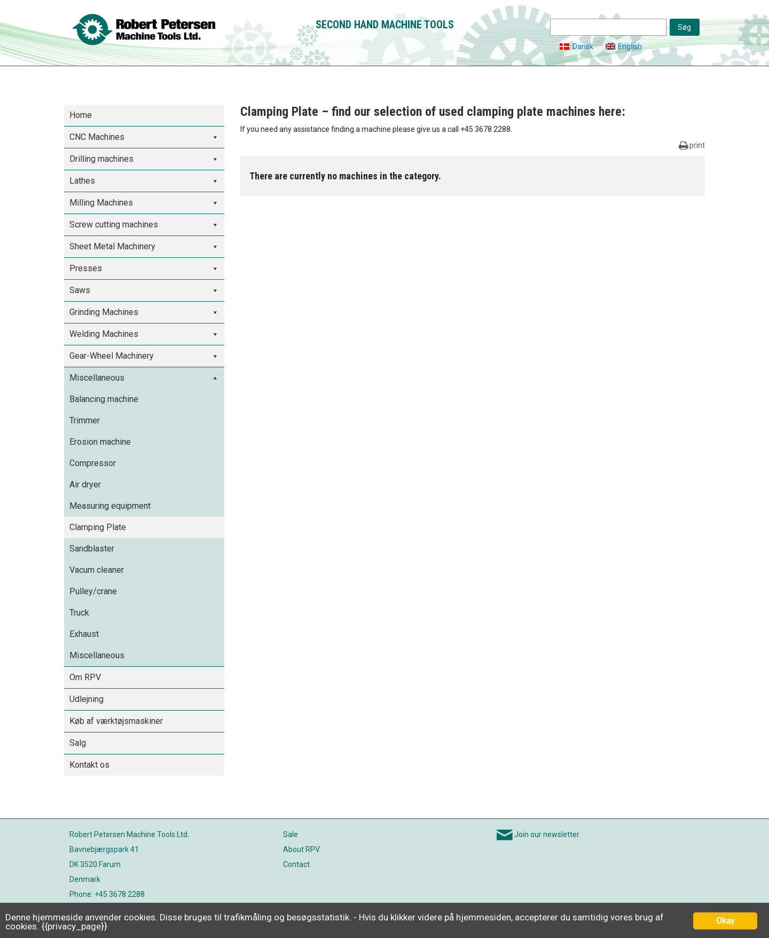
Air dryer (85, 484)
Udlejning (86, 699)
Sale (290, 834)
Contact (296, 864)
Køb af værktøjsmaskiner (116, 721)
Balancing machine (103, 399)
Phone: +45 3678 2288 (107, 894)
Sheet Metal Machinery (112, 246)
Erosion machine (100, 442)
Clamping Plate (97, 527)
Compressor (92, 463)
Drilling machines (101, 159)
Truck (79, 613)
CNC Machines (96, 137)
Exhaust (84, 634)
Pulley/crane (93, 591)
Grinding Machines (103, 312)
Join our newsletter (546, 834)
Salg (77, 743)
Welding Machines (103, 334)
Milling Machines (101, 203)
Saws (79, 290)
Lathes (82, 181)
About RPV (301, 849)
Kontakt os (89, 765)
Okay (725, 921)
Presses (85, 268)
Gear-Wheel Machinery (111, 356)
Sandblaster (91, 548)
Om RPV (85, 677)
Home (80, 115)
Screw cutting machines (113, 224)
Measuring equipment (110, 506)
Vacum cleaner (96, 570)
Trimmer (84, 420)
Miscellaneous (96, 378)
